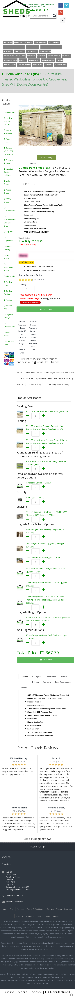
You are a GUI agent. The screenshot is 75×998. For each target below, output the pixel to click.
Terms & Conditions (35, 909)
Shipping (19, 916)
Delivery (35, 682)
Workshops (9, 112)
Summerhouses (10, 209)
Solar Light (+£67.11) (35, 497)
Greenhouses (9, 325)
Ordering (29, 916)
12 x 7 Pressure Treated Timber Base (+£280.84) (47, 411)
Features (24, 676)
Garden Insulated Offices (8, 121)
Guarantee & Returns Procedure (60, 909)
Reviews (64, 676)
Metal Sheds (7, 182)
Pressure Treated (8, 161)
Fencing (8, 300)
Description (37, 676)
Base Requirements (63, 682)
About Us (20, 909)
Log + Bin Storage (8, 316)
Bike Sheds (9, 276)
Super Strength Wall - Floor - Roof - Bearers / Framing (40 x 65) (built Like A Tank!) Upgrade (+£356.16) (47, 599)
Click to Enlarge (46, 157)
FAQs (39, 916)
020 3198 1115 (39, 10)
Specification (51, 676)
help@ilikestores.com (15, 901)
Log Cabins (9, 232)
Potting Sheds (7, 200)
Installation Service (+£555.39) (39, 482)
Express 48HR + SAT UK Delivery (8, 151)
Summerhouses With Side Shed (10, 221)
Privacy (47, 916)
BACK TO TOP (37, 847)
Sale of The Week (8, 131)
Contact (56, 916)
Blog (12, 909)
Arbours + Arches (8, 307)
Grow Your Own (9, 343)
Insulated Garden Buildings (8, 172)
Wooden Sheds (8, 140)
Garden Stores (8, 283)
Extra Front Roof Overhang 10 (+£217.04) (44, 557)
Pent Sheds (6, 257)
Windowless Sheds (8, 268)
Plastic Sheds (7, 191)
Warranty (47, 682)
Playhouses (8, 239)
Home (4, 909)
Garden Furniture (8, 292)
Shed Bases (7, 334)
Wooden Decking (8, 248)
